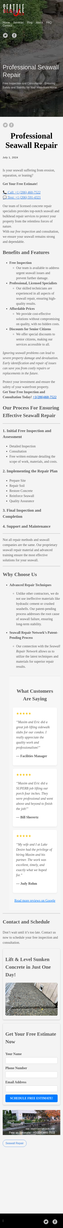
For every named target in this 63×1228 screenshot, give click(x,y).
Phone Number (16, 1068)
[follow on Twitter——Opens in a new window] (6, 34)
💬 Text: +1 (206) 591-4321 (22, 197)
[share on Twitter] (5, 125)
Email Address (15, 1082)
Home (6, 22)
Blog (29, 22)
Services (18, 22)
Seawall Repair (15, 1143)
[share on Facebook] (11, 125)
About (39, 22)
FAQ (49, 22)
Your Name (13, 1054)
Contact (7, 25)
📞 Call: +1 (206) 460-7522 (21, 192)
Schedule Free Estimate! (31, 1098)
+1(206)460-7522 (44, 397)
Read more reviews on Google (34, 900)
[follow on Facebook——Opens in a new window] (15, 34)
